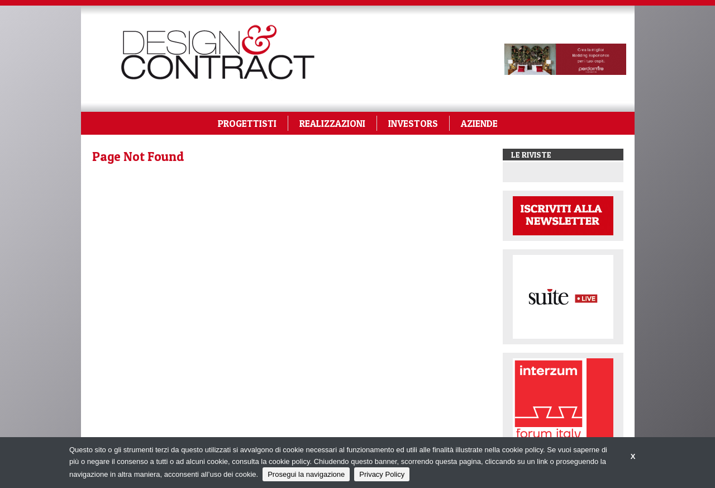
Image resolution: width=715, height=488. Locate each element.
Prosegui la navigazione (306, 474)
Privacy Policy (381, 474)
